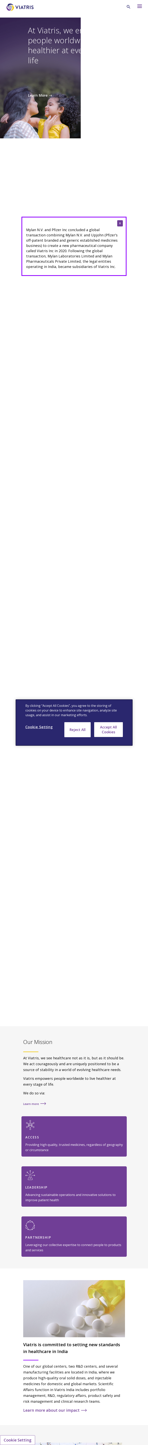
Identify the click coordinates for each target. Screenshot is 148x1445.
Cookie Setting (17, 1440)
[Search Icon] (128, 7)
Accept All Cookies (108, 729)
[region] (74, 722)
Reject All (77, 729)
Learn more (31, 1104)
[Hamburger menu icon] (138, 7)
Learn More (38, 95)
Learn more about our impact (51, 1410)
